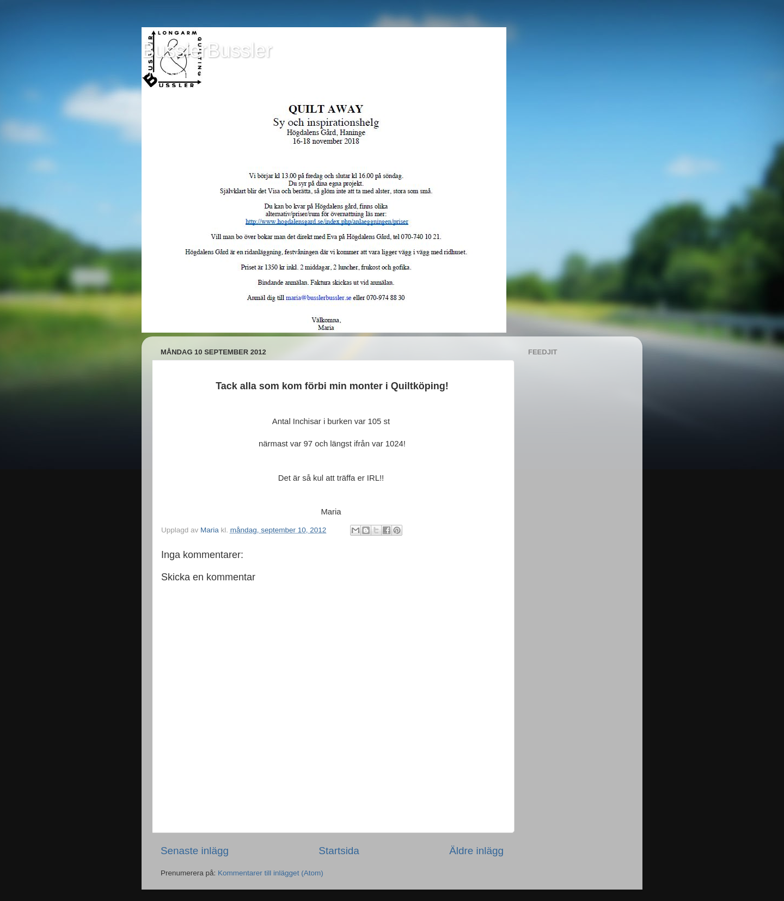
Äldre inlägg (476, 850)
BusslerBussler (207, 50)
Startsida (338, 850)
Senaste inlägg (195, 850)
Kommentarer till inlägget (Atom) (270, 873)
